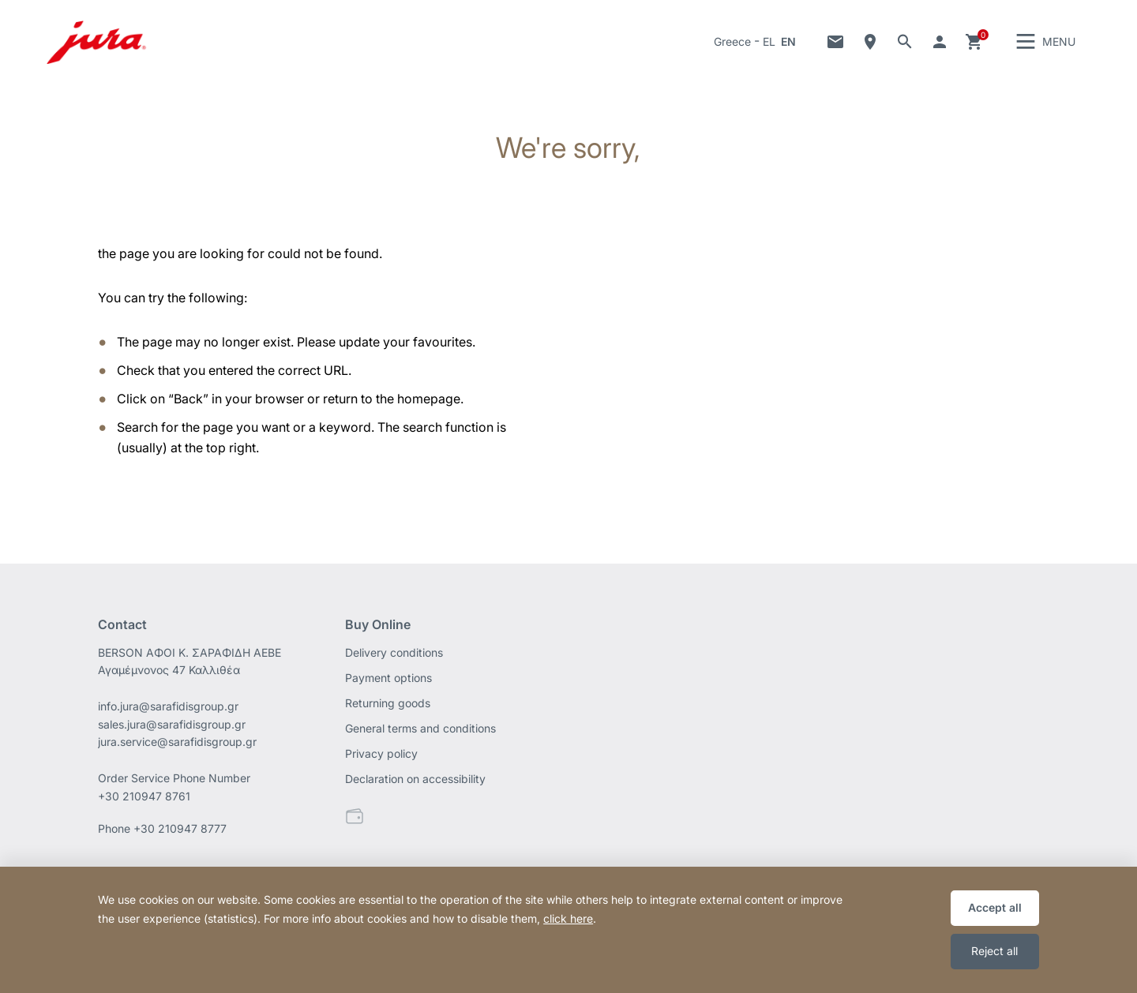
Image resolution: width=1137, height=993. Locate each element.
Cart (974, 43)
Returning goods (387, 705)
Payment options (388, 680)
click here (568, 918)
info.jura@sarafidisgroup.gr (168, 708)
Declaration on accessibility (415, 781)
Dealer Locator (870, 43)
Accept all (995, 907)
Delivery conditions (394, 654)
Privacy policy (381, 756)
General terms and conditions (420, 730)
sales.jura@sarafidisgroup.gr (172, 726)
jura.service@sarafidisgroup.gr (177, 744)
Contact (835, 43)
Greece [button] (732, 43)
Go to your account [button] (939, 43)
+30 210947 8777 (180, 831)
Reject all (994, 950)
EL (769, 43)
